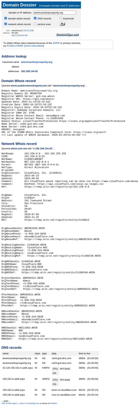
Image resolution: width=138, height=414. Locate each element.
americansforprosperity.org (36, 62)
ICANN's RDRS (15, 45)
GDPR (56, 43)
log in (14, 35)
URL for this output (9, 403)
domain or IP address (20, 12)
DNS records (44, 18)
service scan (44, 24)
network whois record (19, 24)
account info (22, 35)
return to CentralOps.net (29, 403)
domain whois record (18, 18)
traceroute (68, 18)
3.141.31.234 (27, 30)
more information (34, 45)
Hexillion (53, 403)
